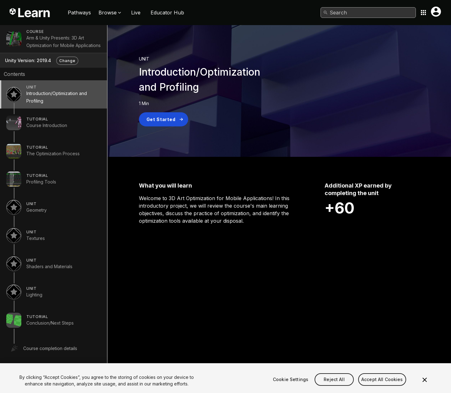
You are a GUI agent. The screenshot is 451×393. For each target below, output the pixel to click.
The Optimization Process (53, 153)
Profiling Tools (41, 181)
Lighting (34, 294)
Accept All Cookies (382, 385)
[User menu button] (436, 12)
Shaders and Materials (49, 266)
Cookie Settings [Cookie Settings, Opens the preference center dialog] (290, 385)
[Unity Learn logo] (30, 13)
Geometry (36, 210)
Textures (35, 238)
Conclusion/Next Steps (50, 323)
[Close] (424, 386)
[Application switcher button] (423, 12)
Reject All (334, 385)
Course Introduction (46, 125)
